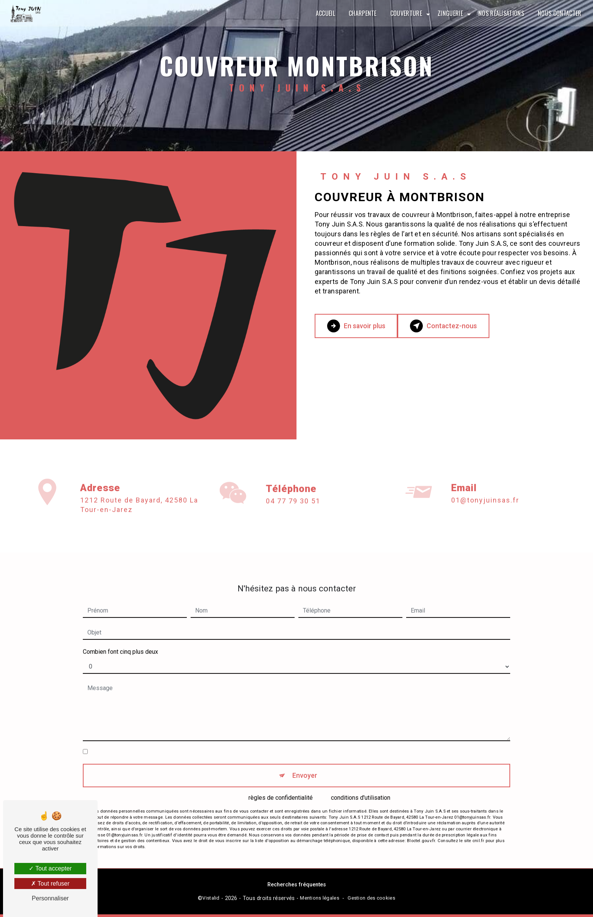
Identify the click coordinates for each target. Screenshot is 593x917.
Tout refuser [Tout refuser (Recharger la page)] (50, 883)
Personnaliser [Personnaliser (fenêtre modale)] (50, 898)
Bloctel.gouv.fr (421, 826)
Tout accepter (50, 868)
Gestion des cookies (371, 900)
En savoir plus (362, 326)
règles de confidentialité (280, 782)
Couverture (405, 13)
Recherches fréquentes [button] (296, 887)
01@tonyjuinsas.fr (485, 482)
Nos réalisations (500, 13)
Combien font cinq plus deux (120, 634)
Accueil (324, 13)
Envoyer (305, 758)
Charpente (361, 13)
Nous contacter (558, 13)
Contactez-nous (458, 326)
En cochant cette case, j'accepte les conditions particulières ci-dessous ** (188, 733)
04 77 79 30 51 (293, 518)
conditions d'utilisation (360, 782)
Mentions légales (319, 900)
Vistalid (210, 900)
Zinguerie (449, 13)
